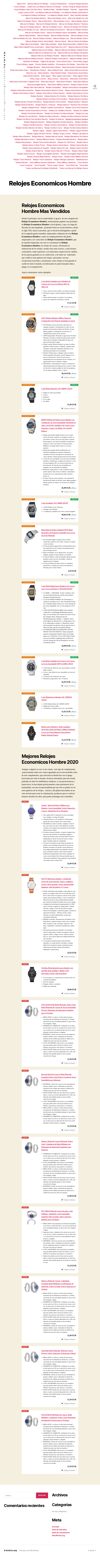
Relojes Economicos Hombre (76, 119)
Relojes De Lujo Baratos (28, 116)
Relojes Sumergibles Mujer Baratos (74, 154)
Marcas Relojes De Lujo (22, 38)
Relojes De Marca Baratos (49, 116)
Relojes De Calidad (80, 110)
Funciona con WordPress (29, 1550)
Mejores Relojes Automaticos (56, 59)
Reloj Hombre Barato (31, 76)
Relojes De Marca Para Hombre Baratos (32, 119)
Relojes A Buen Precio (79, 85)
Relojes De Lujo (82, 113)
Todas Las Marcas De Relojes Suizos (73, 168)
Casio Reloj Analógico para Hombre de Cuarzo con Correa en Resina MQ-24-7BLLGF (56, 284)
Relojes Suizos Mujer (80, 151)
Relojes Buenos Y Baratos (45, 105)
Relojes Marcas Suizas (54, 136)
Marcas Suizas (60, 41)
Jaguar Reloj (83, 9)
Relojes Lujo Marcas (80, 134)
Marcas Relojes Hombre (42, 38)
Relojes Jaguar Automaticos (57, 131)
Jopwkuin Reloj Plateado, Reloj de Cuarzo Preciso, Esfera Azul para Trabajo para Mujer (58, 1352)
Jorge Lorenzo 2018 (26, 12)
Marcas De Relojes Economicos (52, 30)
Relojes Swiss (57, 157)
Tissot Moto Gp (72, 165)
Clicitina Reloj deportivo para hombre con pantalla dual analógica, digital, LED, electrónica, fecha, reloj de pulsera (57, 971)
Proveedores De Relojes (65, 64)
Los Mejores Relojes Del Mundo (33, 15)
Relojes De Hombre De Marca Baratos (59, 113)
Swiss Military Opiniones (66, 162)
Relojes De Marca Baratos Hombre (74, 116)
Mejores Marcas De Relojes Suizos (74, 56)
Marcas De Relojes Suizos (35, 33)
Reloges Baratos (33, 67)
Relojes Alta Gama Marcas (34, 87)
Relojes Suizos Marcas (34, 151)
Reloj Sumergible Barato (36, 85)
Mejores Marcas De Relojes (42, 50)
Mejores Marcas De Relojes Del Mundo (73, 53)
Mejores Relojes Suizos (79, 59)
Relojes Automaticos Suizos (24, 93)
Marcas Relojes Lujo (61, 38)
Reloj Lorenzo (53, 79)
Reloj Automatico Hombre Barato (75, 67)
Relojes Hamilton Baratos (33, 125)
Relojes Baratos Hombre (78, 99)
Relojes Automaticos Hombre (76, 90)
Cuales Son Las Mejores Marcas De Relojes (44, 7)
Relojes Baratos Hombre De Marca (28, 102)
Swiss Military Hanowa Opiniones (42, 162)
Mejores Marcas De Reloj (78, 47)
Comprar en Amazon (69, 307)
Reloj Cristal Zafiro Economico (76, 70)
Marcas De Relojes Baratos (46, 24)
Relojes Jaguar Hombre (79, 131)
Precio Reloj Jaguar (80, 61)
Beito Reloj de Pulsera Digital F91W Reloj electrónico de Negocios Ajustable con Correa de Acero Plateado (58, 533)
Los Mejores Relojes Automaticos (75, 12)
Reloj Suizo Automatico (79, 79)
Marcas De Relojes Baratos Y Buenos (73, 24)
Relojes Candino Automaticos (52, 108)
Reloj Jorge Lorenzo (38, 79)
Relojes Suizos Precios (26, 154)
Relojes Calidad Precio (30, 108)
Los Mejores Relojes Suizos (58, 15)
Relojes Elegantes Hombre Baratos (59, 122)
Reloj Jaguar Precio (80, 76)
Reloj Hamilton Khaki (58, 73)
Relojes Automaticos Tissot (77, 93)
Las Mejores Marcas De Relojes (47, 12)
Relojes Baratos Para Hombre (54, 102)
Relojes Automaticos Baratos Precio (49, 90)
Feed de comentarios (61, 1533)
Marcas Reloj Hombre (27, 36)
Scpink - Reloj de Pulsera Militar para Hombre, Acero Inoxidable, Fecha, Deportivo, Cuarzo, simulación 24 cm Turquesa (58, 808)
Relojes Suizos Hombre (79, 148)
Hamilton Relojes (62, 9)
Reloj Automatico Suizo (19, 70)
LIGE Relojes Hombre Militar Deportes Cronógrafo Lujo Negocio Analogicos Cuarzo (58, 319)
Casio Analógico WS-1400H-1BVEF (54, 503)
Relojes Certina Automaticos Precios (32, 110)
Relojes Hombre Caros (53, 128)
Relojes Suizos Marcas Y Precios (57, 151)
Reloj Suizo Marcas (80, 82)
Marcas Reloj (83, 33)
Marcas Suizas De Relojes (78, 41)
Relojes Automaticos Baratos (22, 90)
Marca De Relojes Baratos (36, 18)
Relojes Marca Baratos (21, 136)
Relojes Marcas (38, 136)
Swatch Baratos (22, 162)
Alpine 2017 (21, 4)
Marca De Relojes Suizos (27, 21)
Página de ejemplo (48, 61)
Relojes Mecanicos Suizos (25, 139)
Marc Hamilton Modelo (79, 15)
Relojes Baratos (37, 96)
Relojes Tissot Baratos (22, 159)
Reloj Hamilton (43, 73)
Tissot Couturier (26, 165)
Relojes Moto (83, 139)
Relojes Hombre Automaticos (55, 125)
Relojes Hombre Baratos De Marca (29, 128)
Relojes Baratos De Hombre (55, 96)
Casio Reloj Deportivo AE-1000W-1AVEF (56, 389)
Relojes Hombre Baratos (78, 125)
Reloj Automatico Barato (51, 67)
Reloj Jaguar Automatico (61, 76)
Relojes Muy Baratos (24, 142)
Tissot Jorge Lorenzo (55, 165)
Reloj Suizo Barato (48, 82)
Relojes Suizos (82, 142)
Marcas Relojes (43, 36)
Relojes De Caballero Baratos (60, 110)
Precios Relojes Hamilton (45, 64)
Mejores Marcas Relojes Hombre (31, 59)
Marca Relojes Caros (62, 21)
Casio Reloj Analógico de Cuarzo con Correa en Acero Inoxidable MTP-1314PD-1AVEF (58, 662)
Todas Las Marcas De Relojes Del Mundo (42, 168)
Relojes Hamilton (81, 122)
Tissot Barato (82, 162)
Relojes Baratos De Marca (78, 96)
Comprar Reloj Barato (58, 4)
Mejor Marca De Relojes (30, 44)
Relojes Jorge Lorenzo (62, 134)
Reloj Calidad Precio (55, 70)
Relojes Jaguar (38, 131)
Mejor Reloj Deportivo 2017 (56, 47)
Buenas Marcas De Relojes (38, 4)
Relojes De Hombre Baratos (32, 113)
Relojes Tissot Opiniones (42, 159)
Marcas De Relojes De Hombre (76, 27)
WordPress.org (58, 1535)
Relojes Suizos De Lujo (59, 148)
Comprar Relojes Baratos (78, 4)
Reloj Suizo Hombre (64, 82)
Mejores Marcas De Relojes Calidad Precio (71, 50)
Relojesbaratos (82, 159)
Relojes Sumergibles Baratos (48, 154)
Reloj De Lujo (31, 73)
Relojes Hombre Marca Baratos (76, 128)
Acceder (55, 1527)
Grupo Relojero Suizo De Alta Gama (28, 9)
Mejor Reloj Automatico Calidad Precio (73, 44)
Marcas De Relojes (27, 24)
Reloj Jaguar (46, 76)
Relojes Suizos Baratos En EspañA (35, 148)
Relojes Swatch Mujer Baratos (38, 157)
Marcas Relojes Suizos (79, 38)
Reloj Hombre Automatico (78, 73)
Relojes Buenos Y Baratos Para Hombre (72, 105)
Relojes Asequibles (53, 87)
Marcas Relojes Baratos (60, 36)
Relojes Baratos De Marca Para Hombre (51, 99)
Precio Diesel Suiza (64, 61)
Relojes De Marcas (56, 119)
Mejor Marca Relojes (49, 44)
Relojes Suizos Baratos (79, 145)
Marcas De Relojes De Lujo (28, 30)
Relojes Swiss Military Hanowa (76, 157)
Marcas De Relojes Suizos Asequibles (61, 33)
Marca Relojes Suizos (79, 21)
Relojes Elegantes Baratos (34, 122)
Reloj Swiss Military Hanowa (58, 85)
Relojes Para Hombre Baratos (44, 142)
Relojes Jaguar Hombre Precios (39, 134)
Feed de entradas (59, 1530)
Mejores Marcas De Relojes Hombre (45, 56)
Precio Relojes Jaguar (25, 64)
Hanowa (74, 9)
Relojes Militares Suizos (45, 139)
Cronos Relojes (20, 7)
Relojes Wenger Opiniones (64, 159)
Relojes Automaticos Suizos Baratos (50, 93)
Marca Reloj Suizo (45, 21)
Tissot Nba (83, 165)
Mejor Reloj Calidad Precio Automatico (29, 47)
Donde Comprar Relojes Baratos (75, 7)
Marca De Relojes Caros (57, 18)
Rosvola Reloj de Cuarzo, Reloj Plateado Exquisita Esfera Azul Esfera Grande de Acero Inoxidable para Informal (58, 1077)
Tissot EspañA (40, 165)
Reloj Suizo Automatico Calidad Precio (24, 82)
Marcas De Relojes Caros (52, 27)
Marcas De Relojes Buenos (30, 27)
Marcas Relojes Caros (79, 36)
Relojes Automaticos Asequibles (75, 87)
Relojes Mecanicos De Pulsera (76, 136)
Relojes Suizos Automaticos (58, 145)
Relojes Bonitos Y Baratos (78, 102)
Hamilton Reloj (48, 9)
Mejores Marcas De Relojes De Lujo (42, 53)
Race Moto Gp (82, 64)
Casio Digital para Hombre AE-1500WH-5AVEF (56, 698)
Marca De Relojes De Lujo (78, 18)
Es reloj (4, 60)
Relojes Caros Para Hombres (76, 108)
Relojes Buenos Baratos (24, 105)
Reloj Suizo (64, 79)
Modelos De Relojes (31, 61)
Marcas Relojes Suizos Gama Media (39, 41)
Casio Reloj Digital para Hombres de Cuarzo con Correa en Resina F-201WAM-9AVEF (58, 587)
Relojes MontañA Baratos (66, 139)
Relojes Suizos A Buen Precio (33, 145)
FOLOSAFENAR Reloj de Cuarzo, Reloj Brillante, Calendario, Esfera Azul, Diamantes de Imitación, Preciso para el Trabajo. (58, 1418)
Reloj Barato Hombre (38, 70)
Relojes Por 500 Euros (66, 142)
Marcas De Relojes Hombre (77, 30)
